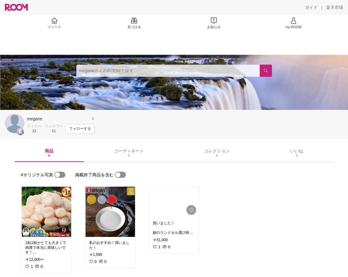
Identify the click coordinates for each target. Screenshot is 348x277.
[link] (46, 212)
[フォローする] (80, 129)
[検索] (266, 71)
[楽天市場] (334, 7)
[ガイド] (311, 7)
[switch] (59, 175)
